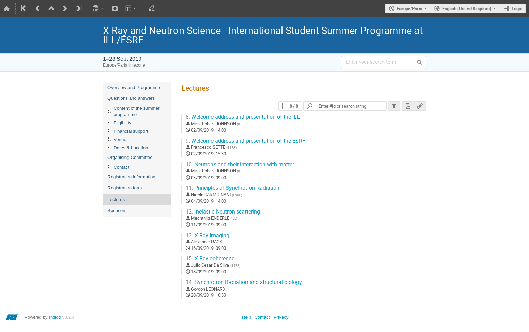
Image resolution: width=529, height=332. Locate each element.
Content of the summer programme (137, 111)
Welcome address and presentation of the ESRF (245, 140)
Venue (120, 139)
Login (517, 8)
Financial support (131, 131)
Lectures (116, 199)
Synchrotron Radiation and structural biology (244, 282)
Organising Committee (130, 157)
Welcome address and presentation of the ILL (243, 117)
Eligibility (122, 122)
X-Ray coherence (210, 258)
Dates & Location (131, 147)
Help (246, 317)
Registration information (131, 176)
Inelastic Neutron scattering (223, 211)
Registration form (124, 187)
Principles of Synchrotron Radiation (232, 187)
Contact (121, 167)
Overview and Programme (133, 87)
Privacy (281, 317)
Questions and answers (131, 98)
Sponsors (116, 210)
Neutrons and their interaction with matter (240, 164)
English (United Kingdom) (466, 8)
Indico (55, 317)
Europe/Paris (409, 8)
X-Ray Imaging (207, 235)
